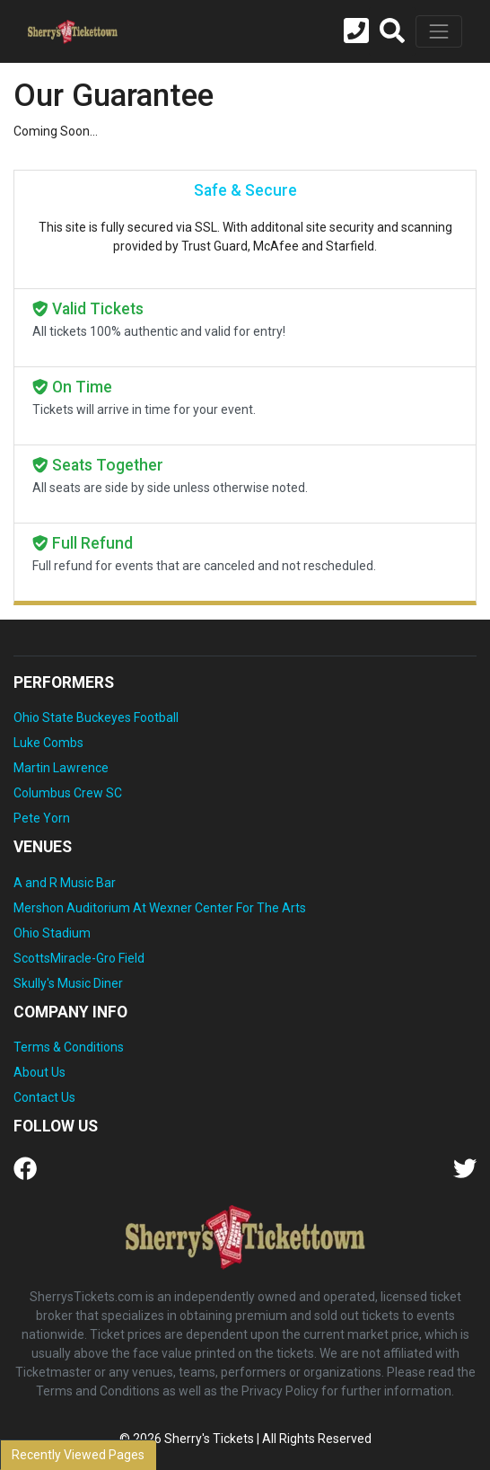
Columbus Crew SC (67, 793)
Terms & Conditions (68, 1047)
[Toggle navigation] (439, 31)
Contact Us (44, 1097)
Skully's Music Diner (68, 983)
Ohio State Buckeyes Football (96, 717)
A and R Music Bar (64, 883)
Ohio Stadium (52, 933)
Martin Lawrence (61, 768)
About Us (39, 1072)
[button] (392, 31)
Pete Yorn (41, 818)
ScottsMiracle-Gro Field (78, 958)
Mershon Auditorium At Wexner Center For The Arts (159, 908)
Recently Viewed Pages (78, 1455)
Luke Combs (48, 742)
